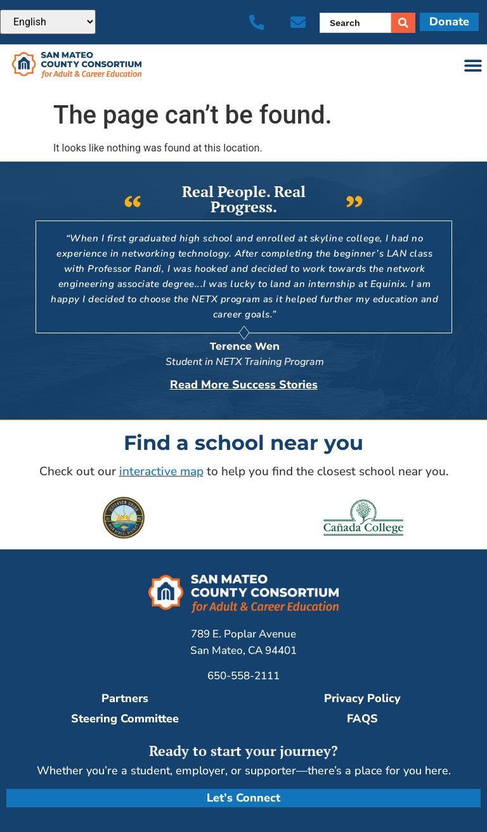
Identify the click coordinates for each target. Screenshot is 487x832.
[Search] (403, 23)
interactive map (161, 471)
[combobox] (355, 23)
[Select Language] (48, 22)
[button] (472, 65)
